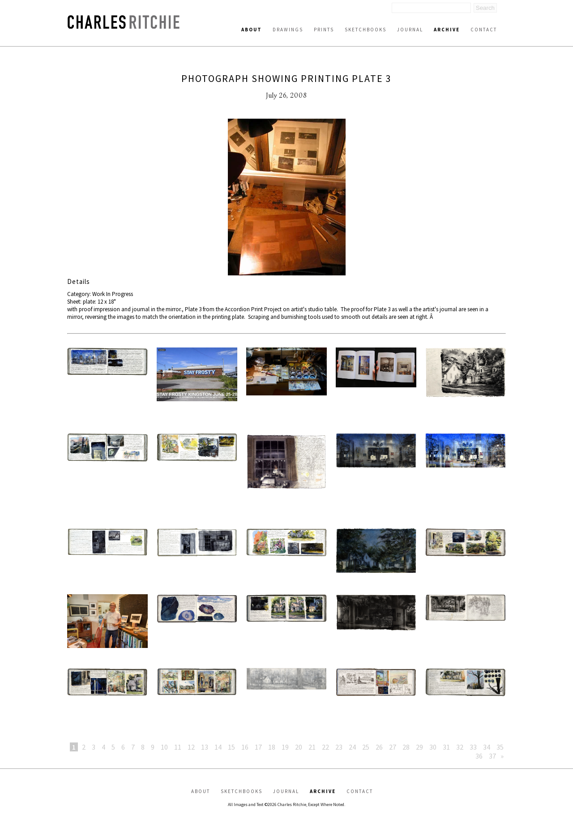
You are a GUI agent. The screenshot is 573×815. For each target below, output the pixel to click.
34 (486, 746)
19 (285, 746)
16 (244, 746)
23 (338, 746)
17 (258, 746)
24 (352, 746)
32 (459, 746)
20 (298, 746)
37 (492, 755)
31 (446, 746)
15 (231, 746)
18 (271, 746)
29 (419, 746)
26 (379, 746)
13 (204, 746)
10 (164, 746)
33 (473, 746)
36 (479, 755)
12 (191, 746)
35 (500, 746)
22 (325, 746)
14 (218, 746)
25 (365, 746)
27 (392, 746)
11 (177, 746)
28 (406, 746)
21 (312, 746)
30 (432, 746)
